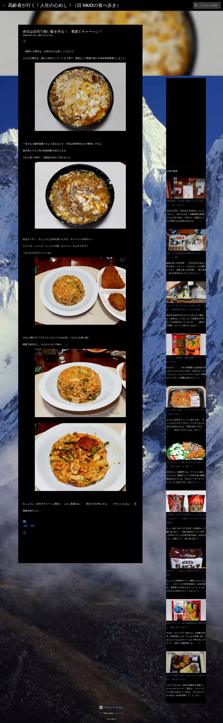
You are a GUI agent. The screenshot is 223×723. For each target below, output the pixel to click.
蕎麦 (25, 526)
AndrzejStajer (119, 713)
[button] (24, 41)
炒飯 (32, 526)
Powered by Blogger (111, 707)
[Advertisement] (80, 587)
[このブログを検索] (206, 5)
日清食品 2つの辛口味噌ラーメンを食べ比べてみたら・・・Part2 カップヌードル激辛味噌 (185, 518)
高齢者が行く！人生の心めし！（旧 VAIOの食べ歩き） (64, 5)
